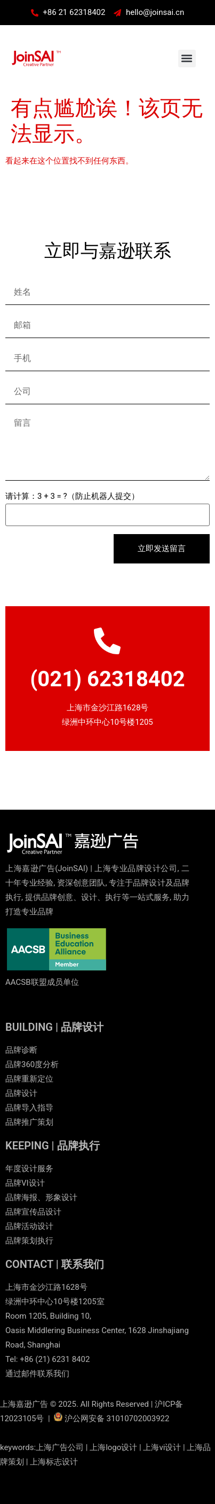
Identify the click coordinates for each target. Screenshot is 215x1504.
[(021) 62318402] (107, 641)
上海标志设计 (54, 1462)
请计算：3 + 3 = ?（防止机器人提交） (72, 496)
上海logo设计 (113, 1447)
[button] (187, 58)
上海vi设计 (162, 1447)
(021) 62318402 (107, 679)
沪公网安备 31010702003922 (117, 1418)
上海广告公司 (60, 1447)
